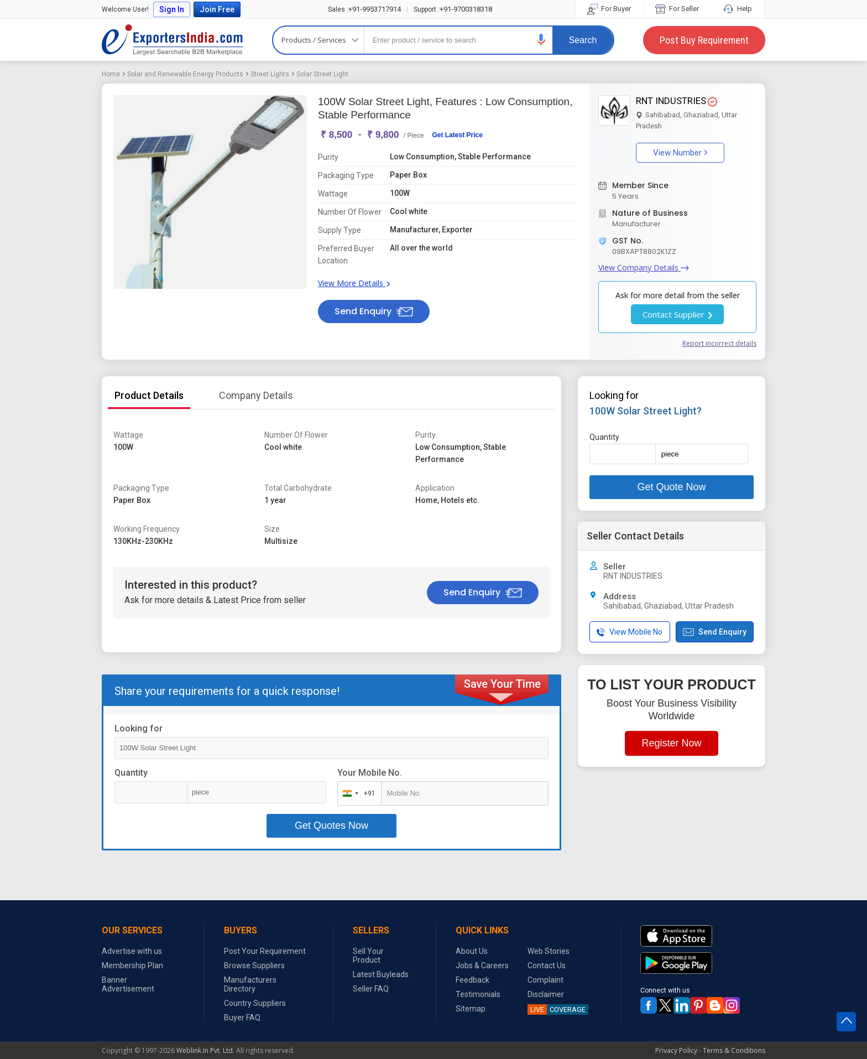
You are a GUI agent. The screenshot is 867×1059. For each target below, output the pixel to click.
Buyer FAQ (242, 1017)
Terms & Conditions (734, 1050)
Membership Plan (132, 965)
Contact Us (546, 965)
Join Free (217, 9)
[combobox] (356, 793)
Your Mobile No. (369, 772)
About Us (472, 951)
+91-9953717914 (364, 9)
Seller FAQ (371, 988)
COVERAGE (556, 1009)
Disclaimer (545, 994)
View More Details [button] (354, 283)
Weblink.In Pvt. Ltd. (205, 1050)
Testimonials (478, 994)
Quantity (131, 772)
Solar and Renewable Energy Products (185, 74)
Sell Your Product (368, 955)
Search (583, 40)
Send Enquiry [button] (374, 311)
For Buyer (610, 8)
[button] (541, 39)
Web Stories (548, 951)
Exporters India (172, 39)
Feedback (472, 979)
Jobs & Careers (482, 965)
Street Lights (269, 74)
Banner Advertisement (128, 984)
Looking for (138, 728)
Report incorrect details (719, 343)
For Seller (678, 8)
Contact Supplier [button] (677, 314)
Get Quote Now (671, 486)
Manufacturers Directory (250, 984)
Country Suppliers (255, 1003)
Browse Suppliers (254, 965)
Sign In (171, 9)
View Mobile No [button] (629, 632)
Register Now (671, 743)
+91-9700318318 (453, 9)
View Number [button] (680, 153)
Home (111, 74)
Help (738, 8)
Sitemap (470, 1008)
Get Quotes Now (331, 825)
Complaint (545, 979)
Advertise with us (132, 951)
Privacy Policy (676, 1050)
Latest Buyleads (381, 974)
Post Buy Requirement (704, 40)
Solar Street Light (322, 74)
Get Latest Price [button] (457, 135)
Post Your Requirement (265, 951)
